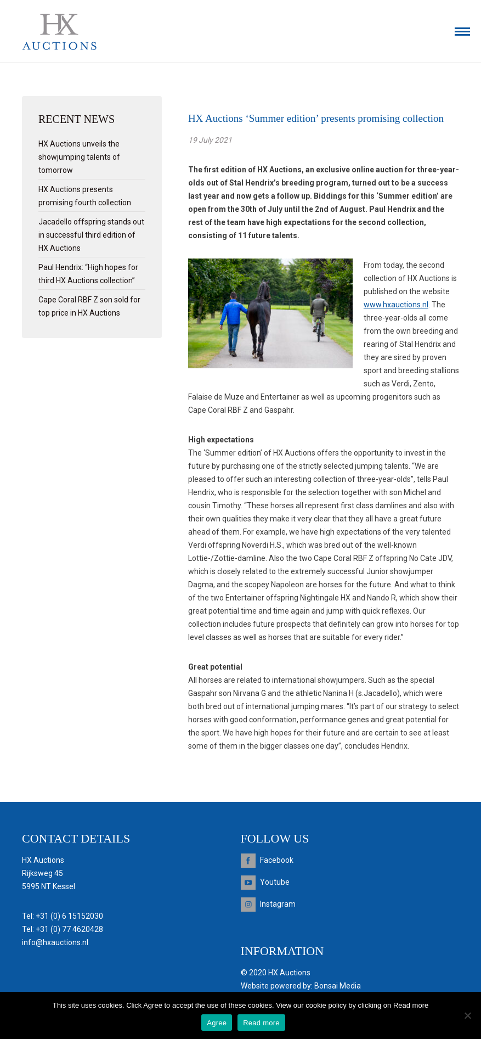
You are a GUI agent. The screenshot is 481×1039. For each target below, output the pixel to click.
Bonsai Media (337, 985)
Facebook (276, 860)
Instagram (278, 904)
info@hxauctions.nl (55, 942)
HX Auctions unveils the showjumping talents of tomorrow (79, 157)
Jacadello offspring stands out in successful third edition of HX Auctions (91, 234)
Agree (217, 1023)
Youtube (275, 882)
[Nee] (467, 1015)
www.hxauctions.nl (396, 304)
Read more (261, 1023)
